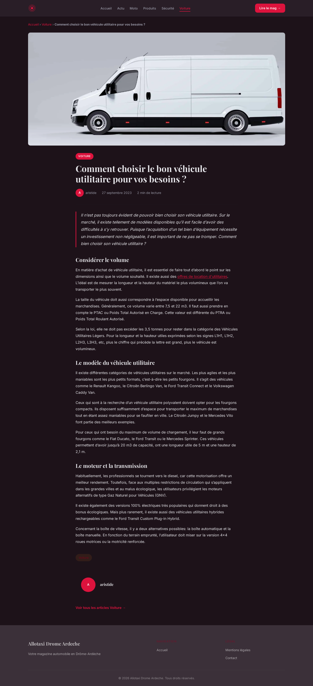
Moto (134, 8)
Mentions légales (237, 650)
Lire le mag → (270, 8)
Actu (120, 8)
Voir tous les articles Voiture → (101, 608)
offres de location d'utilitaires (202, 276)
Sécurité (168, 8)
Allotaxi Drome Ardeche (54, 643)
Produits (149, 8)
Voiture (184, 8)
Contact (231, 658)
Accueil (106, 8)
